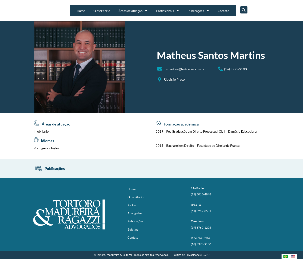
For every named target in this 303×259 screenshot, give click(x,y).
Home (81, 11)
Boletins (133, 229)
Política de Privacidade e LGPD (191, 254)
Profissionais (167, 10)
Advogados (135, 213)
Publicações (198, 10)
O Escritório (136, 197)
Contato (223, 11)
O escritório (101, 11)
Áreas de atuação (133, 10)
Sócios (132, 205)
